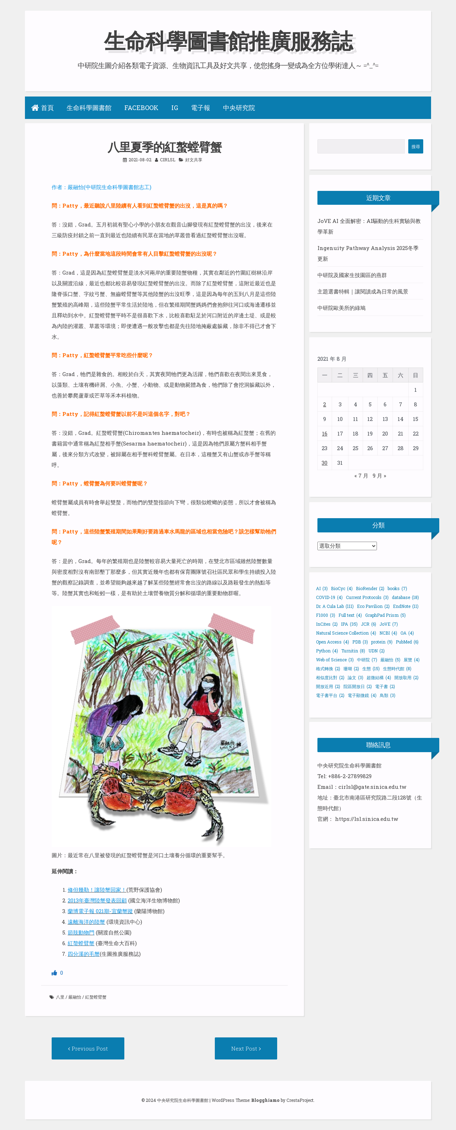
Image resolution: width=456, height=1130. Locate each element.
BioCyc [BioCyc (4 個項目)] (342, 588)
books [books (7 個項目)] (397, 588)
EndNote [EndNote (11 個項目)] (406, 606)
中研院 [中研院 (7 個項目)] (367, 659)
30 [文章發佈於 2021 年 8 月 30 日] (324, 462)
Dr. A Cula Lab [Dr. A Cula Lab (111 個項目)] (335, 606)
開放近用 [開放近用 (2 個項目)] (328, 686)
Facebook (141, 107)
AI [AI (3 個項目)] (322, 588)
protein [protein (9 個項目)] (382, 642)
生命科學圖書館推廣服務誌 (228, 40)
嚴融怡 (74, 997)
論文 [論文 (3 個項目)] (355, 677)
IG (174, 107)
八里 (60, 997)
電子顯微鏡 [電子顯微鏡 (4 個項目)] (362, 695)
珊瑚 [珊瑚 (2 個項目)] (351, 668)
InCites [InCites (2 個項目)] (327, 624)
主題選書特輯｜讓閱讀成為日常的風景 (362, 291)
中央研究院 (239, 107)
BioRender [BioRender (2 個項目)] (370, 588)
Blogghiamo (265, 1100)
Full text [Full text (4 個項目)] (350, 615)
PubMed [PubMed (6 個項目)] (407, 642)
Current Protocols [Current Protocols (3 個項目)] (367, 597)
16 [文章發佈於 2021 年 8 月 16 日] (324, 433)
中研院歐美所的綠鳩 (341, 307)
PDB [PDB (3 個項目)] (360, 642)
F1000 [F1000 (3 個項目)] (325, 615)
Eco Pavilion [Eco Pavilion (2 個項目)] (373, 606)
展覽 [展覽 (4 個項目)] (412, 659)
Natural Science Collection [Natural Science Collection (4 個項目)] (346, 633)
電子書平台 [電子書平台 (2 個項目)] (330, 695)
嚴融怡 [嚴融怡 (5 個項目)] (390, 659)
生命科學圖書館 (89, 107)
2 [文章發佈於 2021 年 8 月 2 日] (324, 404)
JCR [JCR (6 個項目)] (368, 624)
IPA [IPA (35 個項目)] (349, 624)
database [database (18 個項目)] (405, 597)
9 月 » (379, 475)
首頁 (42, 107)
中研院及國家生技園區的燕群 (352, 274)
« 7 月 (361, 475)
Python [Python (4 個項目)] (327, 650)
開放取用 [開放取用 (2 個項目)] (406, 677)
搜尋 (415, 146)
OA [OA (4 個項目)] (407, 633)
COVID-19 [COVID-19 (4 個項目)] (329, 597)
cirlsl (167, 159)
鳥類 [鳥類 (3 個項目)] (387, 695)
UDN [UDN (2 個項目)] (376, 650)
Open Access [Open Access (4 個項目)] (332, 642)
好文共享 (193, 159)
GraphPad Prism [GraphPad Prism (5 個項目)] (385, 615)
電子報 (200, 107)
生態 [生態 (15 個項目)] (371, 668)
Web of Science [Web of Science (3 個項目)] (335, 659)
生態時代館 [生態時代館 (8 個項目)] (397, 668)
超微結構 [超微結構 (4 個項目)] (379, 677)
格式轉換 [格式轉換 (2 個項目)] (328, 668)
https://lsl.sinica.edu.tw (366, 818)
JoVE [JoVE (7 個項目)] (388, 624)
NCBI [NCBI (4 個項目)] (388, 633)
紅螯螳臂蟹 (96, 997)
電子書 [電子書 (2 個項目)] (385, 686)
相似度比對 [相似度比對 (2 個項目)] (330, 677)
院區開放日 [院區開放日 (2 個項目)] (357, 686)
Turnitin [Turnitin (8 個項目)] (353, 650)
